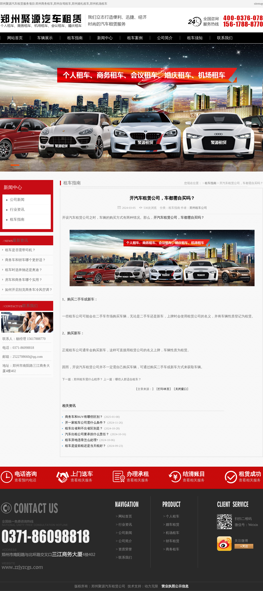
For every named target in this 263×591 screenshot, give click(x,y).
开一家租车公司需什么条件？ (85, 422)
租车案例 (135, 38)
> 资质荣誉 (124, 549)
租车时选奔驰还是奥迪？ (23, 270)
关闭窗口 (181, 389)
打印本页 (163, 389)
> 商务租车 (171, 549)
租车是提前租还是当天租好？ (85, 446)
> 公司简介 (124, 541)
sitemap (258, 3)
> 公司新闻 (124, 533)
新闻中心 (105, 38)
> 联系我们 (124, 557)
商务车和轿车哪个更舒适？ (25, 260)
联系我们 (225, 38)
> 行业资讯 (124, 524)
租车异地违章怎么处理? (81, 440)
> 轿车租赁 (171, 541)
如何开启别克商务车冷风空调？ (28, 290)
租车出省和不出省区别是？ (84, 428)
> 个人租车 (171, 516)
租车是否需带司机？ (20, 250)
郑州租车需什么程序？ (88, 379)
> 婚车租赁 (171, 524)
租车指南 (75, 38)
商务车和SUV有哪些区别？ (84, 417)
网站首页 (15, 38)
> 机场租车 (171, 533)
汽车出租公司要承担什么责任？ (87, 434)
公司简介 (165, 38)
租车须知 (195, 38)
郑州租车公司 (198, 207)
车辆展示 (45, 38)
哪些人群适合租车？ (128, 379)
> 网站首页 (124, 516)
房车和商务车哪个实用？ (23, 280)
